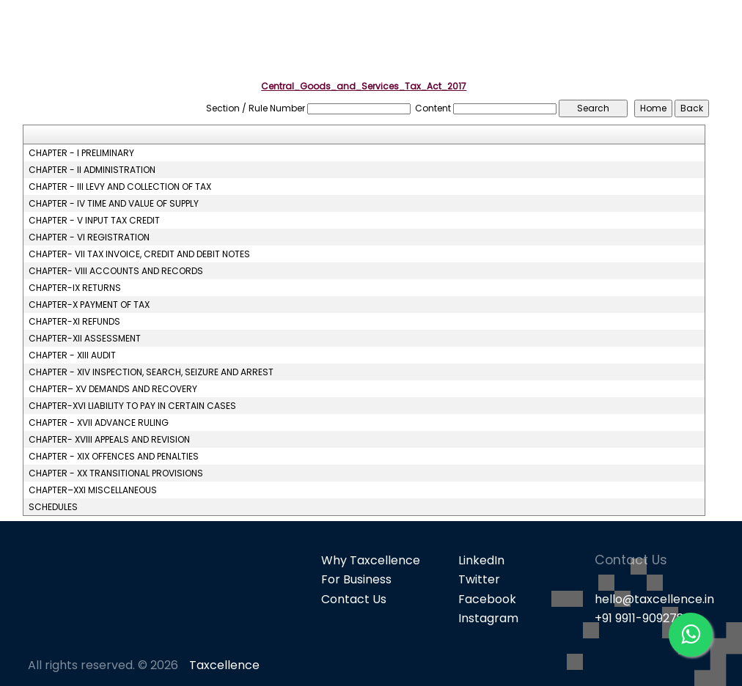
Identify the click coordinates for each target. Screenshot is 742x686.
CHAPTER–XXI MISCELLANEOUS (93, 490)
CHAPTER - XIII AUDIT (72, 355)
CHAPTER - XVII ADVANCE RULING (99, 423)
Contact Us (353, 599)
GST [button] (583, 37)
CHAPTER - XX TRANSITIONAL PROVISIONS (116, 473)
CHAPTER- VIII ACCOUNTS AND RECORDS (116, 271)
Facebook (487, 599)
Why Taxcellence (370, 560)
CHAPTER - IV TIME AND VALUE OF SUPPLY (114, 204)
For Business (356, 579)
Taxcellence (224, 665)
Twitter (479, 579)
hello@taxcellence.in (654, 599)
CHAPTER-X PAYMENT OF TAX (89, 305)
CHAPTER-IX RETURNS (75, 288)
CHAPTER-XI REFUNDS (74, 322)
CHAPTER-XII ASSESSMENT (85, 338)
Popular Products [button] (498, 37)
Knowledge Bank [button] (666, 37)
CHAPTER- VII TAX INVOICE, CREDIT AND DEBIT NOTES (139, 254)
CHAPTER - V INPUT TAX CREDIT (94, 220)
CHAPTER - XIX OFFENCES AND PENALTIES (114, 456)
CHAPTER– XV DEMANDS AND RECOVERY (113, 389)
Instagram (488, 618)
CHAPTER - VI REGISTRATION (89, 237)
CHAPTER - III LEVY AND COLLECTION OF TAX (120, 187)
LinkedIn (481, 560)
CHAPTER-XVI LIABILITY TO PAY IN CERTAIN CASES (132, 406)
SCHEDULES (53, 507)
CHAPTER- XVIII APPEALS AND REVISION (109, 440)
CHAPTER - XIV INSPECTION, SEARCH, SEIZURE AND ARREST (151, 372)
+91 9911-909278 (639, 618)
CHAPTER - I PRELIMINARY (81, 153)
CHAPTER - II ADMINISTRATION (92, 170)
